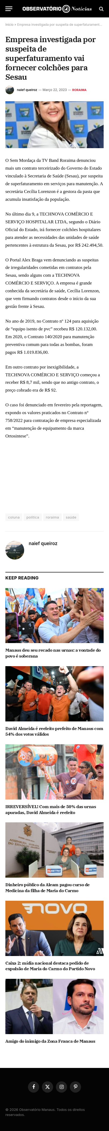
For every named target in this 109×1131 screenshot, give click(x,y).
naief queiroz (27, 90)
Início (9, 25)
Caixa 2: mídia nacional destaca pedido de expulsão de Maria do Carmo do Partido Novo (50, 966)
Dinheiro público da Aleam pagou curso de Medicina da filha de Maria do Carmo (47, 887)
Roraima (79, 90)
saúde (71, 517)
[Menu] (8, 9)
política (32, 517)
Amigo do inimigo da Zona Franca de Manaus (50, 1041)
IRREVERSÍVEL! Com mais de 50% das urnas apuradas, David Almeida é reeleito (50, 809)
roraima (52, 517)
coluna (14, 517)
